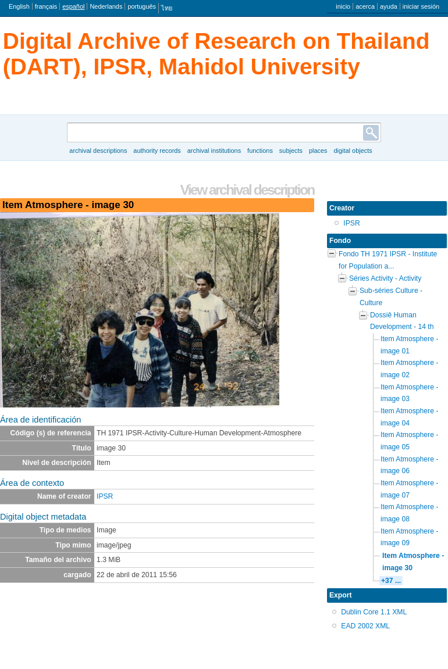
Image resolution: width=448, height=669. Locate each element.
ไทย (166, 8)
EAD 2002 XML (365, 626)
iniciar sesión (421, 6)
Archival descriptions (98, 150)
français (46, 6)
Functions (260, 150)
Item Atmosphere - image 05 (409, 441)
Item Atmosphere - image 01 (409, 345)
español (73, 6)
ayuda (388, 6)
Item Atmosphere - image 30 (413, 562)
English (19, 6)
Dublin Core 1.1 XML (374, 612)
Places (318, 150)
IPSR (105, 496)
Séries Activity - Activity (385, 278)
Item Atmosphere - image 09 (409, 537)
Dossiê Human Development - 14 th (401, 321)
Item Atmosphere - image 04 (409, 417)
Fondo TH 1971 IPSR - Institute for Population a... (388, 260)
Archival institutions (214, 150)
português (141, 6)
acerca (365, 6)
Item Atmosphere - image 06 (409, 465)
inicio (343, 6)
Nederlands (106, 6)
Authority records (156, 150)
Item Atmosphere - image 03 (409, 393)
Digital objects (352, 150)
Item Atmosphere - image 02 (409, 369)
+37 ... (391, 581)
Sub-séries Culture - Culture (391, 297)
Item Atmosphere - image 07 (409, 489)
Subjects (291, 150)
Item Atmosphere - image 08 (409, 513)
